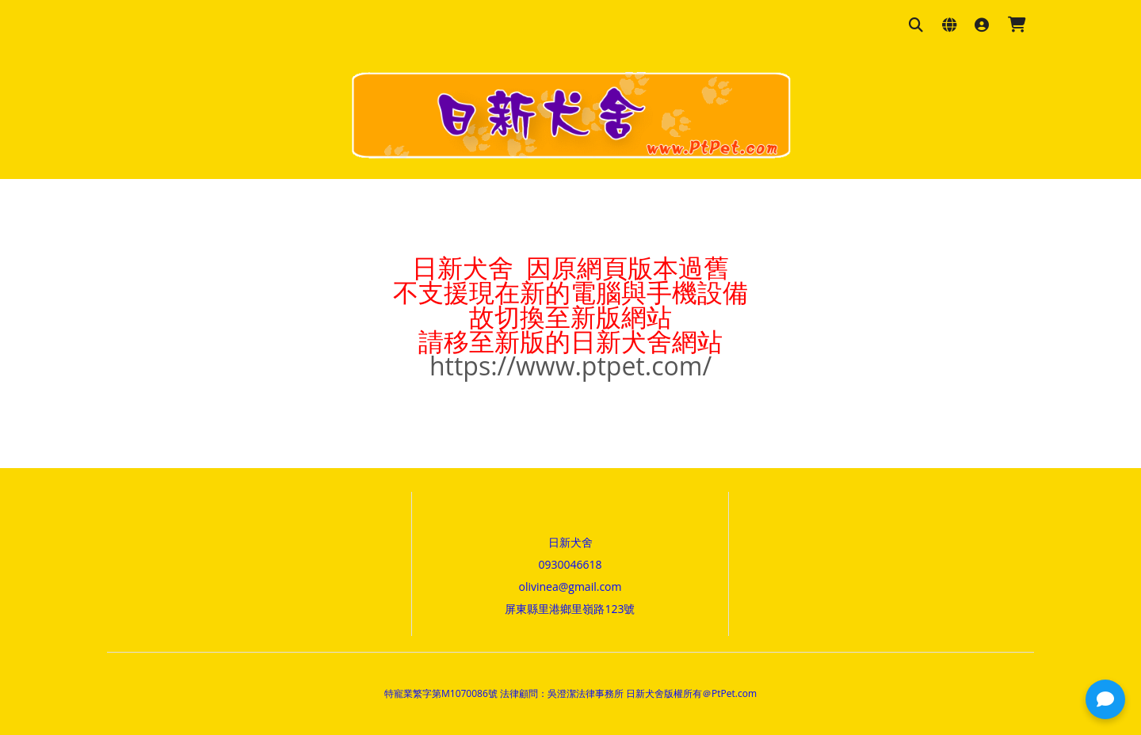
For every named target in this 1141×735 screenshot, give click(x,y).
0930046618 (569, 564)
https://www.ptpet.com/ (570, 365)
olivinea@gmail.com (570, 586)
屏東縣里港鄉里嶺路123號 (570, 608)
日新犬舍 (570, 542)
